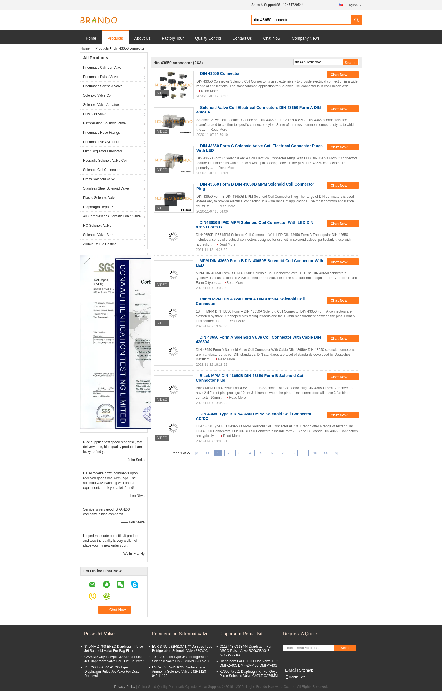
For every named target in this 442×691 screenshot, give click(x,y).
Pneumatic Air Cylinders (101, 142)
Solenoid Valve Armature (101, 105)
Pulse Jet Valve (94, 114)
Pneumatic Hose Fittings (101, 133)
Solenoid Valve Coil (97, 95)
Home (91, 38)
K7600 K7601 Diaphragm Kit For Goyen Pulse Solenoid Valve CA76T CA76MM (249, 674)
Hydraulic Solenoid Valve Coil (105, 160)
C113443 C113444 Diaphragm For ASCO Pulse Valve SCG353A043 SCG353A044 (245, 651)
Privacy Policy (124, 687)
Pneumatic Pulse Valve (100, 77)
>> (326, 453)
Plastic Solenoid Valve (99, 198)
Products (115, 38)
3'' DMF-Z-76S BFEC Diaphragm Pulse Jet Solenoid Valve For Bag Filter (113, 649)
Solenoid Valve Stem (98, 235)
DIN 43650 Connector (220, 73)
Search (356, 20)
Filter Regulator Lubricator (102, 151)
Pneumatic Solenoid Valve (102, 86)
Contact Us (242, 38)
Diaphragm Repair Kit (99, 207)
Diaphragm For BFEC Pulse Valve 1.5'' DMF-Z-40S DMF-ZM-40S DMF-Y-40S (249, 663)
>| (336, 453)
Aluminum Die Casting (100, 244)
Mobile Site (295, 677)
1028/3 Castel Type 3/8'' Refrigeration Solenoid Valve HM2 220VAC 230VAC (180, 659)
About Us (142, 38)
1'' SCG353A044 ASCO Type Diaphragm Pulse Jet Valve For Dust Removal (111, 671)
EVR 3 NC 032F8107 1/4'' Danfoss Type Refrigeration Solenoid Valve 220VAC (182, 649)
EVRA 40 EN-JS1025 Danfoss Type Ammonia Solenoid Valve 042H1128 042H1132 (179, 671)
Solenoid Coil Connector (101, 170)
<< (207, 453)
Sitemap (306, 670)
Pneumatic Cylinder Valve (102, 68)
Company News (306, 38)
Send (345, 648)
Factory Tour (173, 38)
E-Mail (290, 670)
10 (315, 453)
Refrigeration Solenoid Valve (104, 123)
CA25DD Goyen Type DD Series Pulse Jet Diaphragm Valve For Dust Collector (114, 659)
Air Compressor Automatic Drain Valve (112, 216)
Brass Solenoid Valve (99, 179)
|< (196, 453)
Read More (209, 91)
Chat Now (271, 38)
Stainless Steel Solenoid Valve (106, 188)
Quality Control (208, 38)
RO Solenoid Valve (97, 226)
